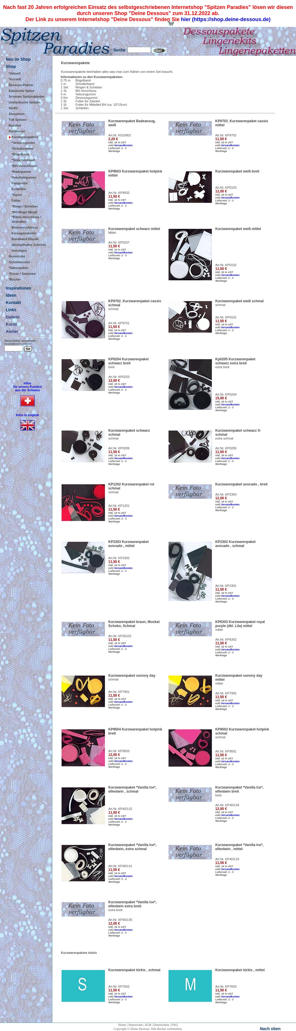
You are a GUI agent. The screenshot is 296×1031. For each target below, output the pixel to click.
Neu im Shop (18, 59)
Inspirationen (18, 288)
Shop (11, 66)
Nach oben (270, 1028)
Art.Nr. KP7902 (225, 693)
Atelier (12, 331)
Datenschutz (161, 1024)
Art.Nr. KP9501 (225, 751)
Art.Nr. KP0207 (119, 242)
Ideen (11, 295)
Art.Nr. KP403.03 (227, 859)
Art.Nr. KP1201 (119, 505)
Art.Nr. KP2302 (119, 558)
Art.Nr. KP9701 (119, 323)
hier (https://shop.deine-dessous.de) (226, 19)
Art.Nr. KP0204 (225, 394)
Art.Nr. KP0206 (119, 448)
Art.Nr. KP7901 (119, 691)
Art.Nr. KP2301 (225, 585)
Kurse (11, 324)
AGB (148, 1024)
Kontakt (13, 302)
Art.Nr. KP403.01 (120, 866)
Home (122, 1024)
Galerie (12, 317)
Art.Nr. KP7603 (225, 986)
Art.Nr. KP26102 (120, 636)
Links (11, 309)
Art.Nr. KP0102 (225, 265)
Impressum (135, 1024)
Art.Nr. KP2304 (225, 494)
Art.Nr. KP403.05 (120, 919)
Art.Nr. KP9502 (119, 192)
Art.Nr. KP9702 (225, 135)
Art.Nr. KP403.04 (227, 805)
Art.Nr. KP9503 (119, 751)
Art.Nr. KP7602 (119, 986)
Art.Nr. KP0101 (225, 317)
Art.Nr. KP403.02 (120, 809)
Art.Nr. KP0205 (225, 448)
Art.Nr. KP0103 (225, 187)
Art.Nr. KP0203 (119, 377)
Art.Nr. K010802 (119, 135)
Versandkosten (123, 145)
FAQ (174, 1024)
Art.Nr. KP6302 (225, 639)
